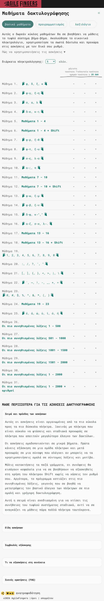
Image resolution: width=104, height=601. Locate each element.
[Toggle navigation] (97, 4)
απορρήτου (47, 598)
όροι (34, 598)
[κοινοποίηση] (2, 593)
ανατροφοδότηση (28, 593)
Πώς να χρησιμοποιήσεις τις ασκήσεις (33, 52)
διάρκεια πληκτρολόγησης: (22, 61)
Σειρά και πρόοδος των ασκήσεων (25, 413)
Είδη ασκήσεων (14, 527)
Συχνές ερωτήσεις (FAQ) (20, 579)
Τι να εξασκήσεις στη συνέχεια (25, 562)
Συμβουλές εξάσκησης (18, 545)
